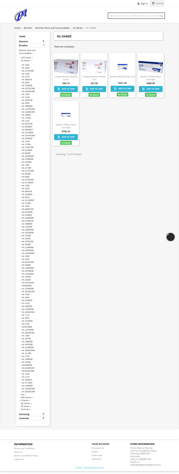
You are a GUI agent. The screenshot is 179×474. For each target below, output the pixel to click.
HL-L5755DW (28, 182)
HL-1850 (25, 259)
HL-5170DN (27, 385)
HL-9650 (25, 179)
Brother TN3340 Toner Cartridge (150, 81)
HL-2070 (25, 320)
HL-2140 (25, 100)
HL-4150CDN (28, 223)
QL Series (25, 406)
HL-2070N (26, 341)
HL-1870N (26, 279)
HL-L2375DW (28, 332)
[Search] (136, 16)
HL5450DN (27, 288)
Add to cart (66, 91)
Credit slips (97, 458)
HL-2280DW (27, 344)
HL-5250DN (27, 129)
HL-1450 (25, 188)
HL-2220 (25, 191)
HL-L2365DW (28, 312)
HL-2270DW (27, 323)
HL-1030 (25, 297)
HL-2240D (26, 241)
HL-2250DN (27, 303)
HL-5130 (25, 306)
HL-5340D (26, 176)
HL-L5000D (27, 164)
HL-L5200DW (28, 159)
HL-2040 (25, 300)
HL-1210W (26, 356)
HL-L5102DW (28, 73)
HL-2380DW (27, 362)
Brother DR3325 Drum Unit (122, 79)
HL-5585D (26, 117)
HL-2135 (25, 79)
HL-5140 (25, 326)
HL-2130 (25, 359)
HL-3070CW (27, 103)
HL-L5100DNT (28, 203)
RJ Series (25, 409)
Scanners (25, 412)
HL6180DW (27, 368)
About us (18, 454)
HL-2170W (26, 170)
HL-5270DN (27, 153)
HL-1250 (25, 97)
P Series (25, 403)
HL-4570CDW (28, 264)
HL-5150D (26, 365)
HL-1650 (25, 67)
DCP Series (26, 60)
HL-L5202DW (28, 276)
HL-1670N (26, 238)
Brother (23, 48)
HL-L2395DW (28, 350)
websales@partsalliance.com (145, 467)
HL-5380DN (27, 226)
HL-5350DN (27, 197)
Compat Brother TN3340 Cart (94, 81)
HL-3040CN (27, 382)
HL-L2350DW (28, 270)
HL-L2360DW (28, 291)
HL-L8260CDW (28, 353)
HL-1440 (25, 167)
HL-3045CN (27, 82)
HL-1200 (25, 338)
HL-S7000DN (27, 161)
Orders (95, 454)
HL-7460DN (27, 88)
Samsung (24, 417)
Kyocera (23, 44)
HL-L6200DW (28, 220)
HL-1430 (25, 144)
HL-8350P (26, 156)
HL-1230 (25, 376)
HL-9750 (25, 200)
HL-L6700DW (28, 273)
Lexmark (24, 421)
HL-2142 (25, 123)
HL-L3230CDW (28, 391)
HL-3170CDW (28, 173)
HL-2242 (25, 262)
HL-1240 (25, 76)
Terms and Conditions (24, 451)
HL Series (25, 63)
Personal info (98, 450)
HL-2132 (25, 379)
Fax (22, 397)
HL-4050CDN (28, 212)
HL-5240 (25, 85)
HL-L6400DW (28, 232)
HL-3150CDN (28, 150)
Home (22, 39)
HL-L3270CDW (28, 91)
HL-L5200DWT (28, 256)
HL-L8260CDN (28, 335)
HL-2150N (26, 147)
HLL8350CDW (28, 373)
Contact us (19, 462)
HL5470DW (27, 329)
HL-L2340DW (28, 250)
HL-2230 (25, 209)
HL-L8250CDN (28, 294)
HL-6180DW (27, 388)
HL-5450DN (27, 309)
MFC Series (26, 400)
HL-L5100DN (27, 135)
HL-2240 (25, 70)
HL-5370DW (27, 214)
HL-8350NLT (27, 132)
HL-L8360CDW (28, 94)
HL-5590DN (27, 141)
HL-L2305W (27, 229)
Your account (100, 446)
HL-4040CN (27, 194)
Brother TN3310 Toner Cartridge (66, 129)
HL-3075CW (27, 126)
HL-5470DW (27, 347)
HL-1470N (26, 206)
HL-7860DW (27, 108)
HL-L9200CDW (28, 114)
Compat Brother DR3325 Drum (66, 81)
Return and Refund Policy (26, 458)
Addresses (96, 461)
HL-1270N (26, 120)
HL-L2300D (27, 217)
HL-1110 (25, 317)
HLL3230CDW (28, 370)
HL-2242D (26, 282)
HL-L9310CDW (28, 138)
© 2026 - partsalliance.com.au (89, 470)
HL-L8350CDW (28, 394)
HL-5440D (26, 247)
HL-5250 (25, 106)
